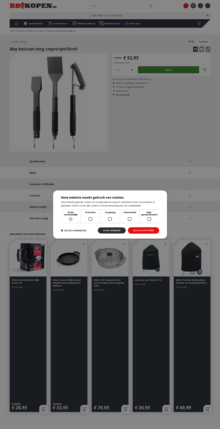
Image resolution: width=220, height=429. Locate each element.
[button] (73, 230)
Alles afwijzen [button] (111, 230)
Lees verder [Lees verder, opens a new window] (148, 205)
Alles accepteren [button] (143, 230)
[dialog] (110, 214)
